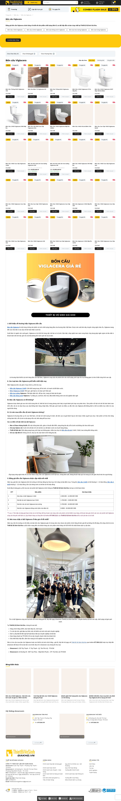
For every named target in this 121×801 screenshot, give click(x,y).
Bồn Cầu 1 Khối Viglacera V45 (36, 241)
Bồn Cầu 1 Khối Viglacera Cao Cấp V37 (105, 242)
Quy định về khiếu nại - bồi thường (73, 765)
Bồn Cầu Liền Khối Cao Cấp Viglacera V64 (36, 127)
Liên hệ (91, 766)
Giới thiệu (92, 764)
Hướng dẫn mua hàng (71, 778)
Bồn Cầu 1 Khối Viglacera (14, 30)
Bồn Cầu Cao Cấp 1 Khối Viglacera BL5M (105, 127)
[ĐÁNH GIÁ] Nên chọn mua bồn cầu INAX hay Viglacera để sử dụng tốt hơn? (102, 697)
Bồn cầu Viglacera (26, 15)
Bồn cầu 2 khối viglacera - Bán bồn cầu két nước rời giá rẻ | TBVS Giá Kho (18, 697)
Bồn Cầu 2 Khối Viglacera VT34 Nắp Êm (82, 90)
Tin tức (91, 768)
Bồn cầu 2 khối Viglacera (34, 30)
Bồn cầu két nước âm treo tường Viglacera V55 (59, 164)
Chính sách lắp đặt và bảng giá (52, 764)
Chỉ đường (38, 742)
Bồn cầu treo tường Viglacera (78, 30)
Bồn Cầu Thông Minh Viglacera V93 (59, 90)
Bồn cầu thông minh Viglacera (55, 30)
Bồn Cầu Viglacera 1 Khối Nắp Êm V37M (82, 242)
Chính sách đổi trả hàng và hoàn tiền (53, 774)
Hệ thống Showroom (85, 2)
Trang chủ (8, 15)
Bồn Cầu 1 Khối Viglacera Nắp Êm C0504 (60, 127)
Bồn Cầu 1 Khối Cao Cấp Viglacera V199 (60, 242)
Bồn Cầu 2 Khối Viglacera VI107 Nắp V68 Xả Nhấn (104, 90)
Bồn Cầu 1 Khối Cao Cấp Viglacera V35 (16, 242)
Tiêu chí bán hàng (48, 780)
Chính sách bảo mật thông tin (74, 774)
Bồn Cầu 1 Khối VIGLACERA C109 (82, 126)
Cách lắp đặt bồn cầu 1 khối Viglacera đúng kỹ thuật (45, 697)
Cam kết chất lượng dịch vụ (51, 778)
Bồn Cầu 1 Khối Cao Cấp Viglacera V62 (105, 164)
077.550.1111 (41, 722)
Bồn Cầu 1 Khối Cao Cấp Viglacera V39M (16, 164)
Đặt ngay (10, 96)
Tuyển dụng (93, 772)
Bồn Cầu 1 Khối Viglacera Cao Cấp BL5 (60, 204)
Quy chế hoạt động (71, 768)
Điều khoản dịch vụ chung (73, 780)
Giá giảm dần (110, 60)
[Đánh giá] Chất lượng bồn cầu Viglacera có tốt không (74, 697)
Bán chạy (91, 60)
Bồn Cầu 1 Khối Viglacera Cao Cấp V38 (105, 204)
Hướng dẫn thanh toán (72, 770)
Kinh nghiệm (93, 770)
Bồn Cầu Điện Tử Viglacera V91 (37, 89)
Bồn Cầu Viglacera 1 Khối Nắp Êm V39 (82, 204)
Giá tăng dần (100, 60)
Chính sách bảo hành (49, 768)
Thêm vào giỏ (20, 96)
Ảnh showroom (18, 736)
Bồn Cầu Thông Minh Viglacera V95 (15, 90)
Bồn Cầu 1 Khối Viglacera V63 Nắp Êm (82, 164)
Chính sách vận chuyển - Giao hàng (52, 771)
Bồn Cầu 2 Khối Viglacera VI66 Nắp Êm (16, 127)
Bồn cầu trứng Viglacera (98, 30)
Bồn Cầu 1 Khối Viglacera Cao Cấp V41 (16, 204)
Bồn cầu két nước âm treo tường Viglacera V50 (37, 164)
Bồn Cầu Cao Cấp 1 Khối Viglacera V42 (38, 204)
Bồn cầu (16, 15)
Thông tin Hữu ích (100, 2)
